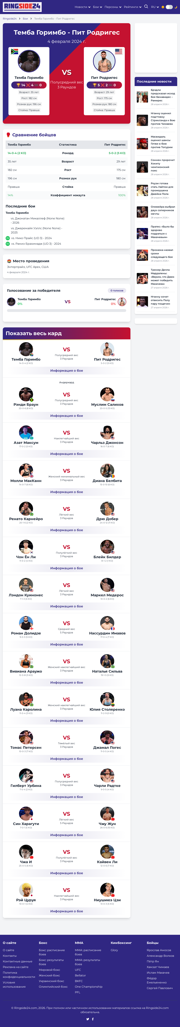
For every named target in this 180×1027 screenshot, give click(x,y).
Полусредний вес (66, 82)
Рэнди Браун (26, 404)
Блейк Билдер (107, 557)
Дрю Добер (107, 519)
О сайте (8, 950)
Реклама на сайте (15, 967)
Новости (81, 7)
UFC (78, 969)
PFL (77, 992)
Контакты (10, 955)
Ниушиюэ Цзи (107, 900)
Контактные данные (17, 961)
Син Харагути (26, 824)
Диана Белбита (107, 481)
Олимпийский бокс (53, 986)
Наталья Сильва (107, 671)
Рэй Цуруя (26, 900)
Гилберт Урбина (26, 786)
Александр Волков (160, 955)
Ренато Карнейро (26, 519)
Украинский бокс (51, 981)
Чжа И (26, 862)
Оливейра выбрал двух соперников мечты (163, 210)
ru (153, 7)
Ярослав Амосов (159, 950)
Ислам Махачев (158, 972)
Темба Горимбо (27, 78)
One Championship (88, 986)
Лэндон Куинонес (26, 595)
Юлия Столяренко (107, 709)
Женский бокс (49, 975)
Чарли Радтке (107, 786)
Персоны (111, 7)
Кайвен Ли (107, 862)
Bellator (80, 975)
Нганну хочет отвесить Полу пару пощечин (160, 300)
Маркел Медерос (107, 595)
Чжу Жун (107, 824)
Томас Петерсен (25, 747)
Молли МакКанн (25, 481)
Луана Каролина (26, 709)
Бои (96, 7)
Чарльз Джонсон (107, 443)
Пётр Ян (153, 961)
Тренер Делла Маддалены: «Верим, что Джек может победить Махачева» (162, 276)
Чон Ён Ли (26, 557)
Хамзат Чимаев (158, 967)
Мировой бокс (49, 969)
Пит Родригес (105, 78)
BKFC (79, 981)
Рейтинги (131, 7)
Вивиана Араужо (26, 671)
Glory (114, 950)
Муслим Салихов (107, 404)
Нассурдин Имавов (107, 633)
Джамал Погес (107, 747)
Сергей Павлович (160, 988)
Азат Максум (26, 443)
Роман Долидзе (26, 633)
